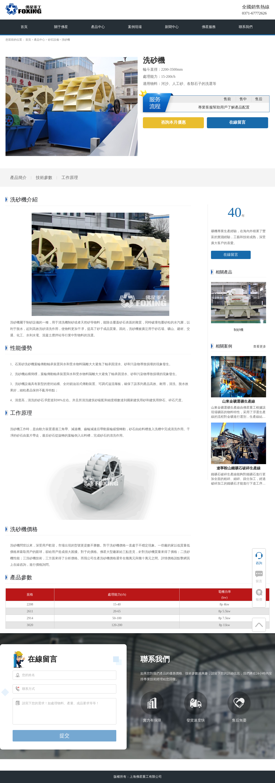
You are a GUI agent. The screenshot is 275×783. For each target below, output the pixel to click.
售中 (243, 99)
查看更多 (259, 346)
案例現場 (135, 27)
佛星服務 (209, 27)
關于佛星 (61, 27)
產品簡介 (18, 177)
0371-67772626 (254, 13)
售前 (227, 99)
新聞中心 (172, 27)
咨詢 (259, 558)
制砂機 (238, 330)
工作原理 (69, 177)
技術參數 (44, 177)
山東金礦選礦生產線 (238, 401)
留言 (259, 577)
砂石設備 (53, 39)
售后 (258, 99)
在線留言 (237, 122)
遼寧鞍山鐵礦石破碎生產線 (239, 468)
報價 (259, 595)
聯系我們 (246, 27)
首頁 (24, 27)
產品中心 (98, 27)
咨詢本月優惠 (173, 122)
